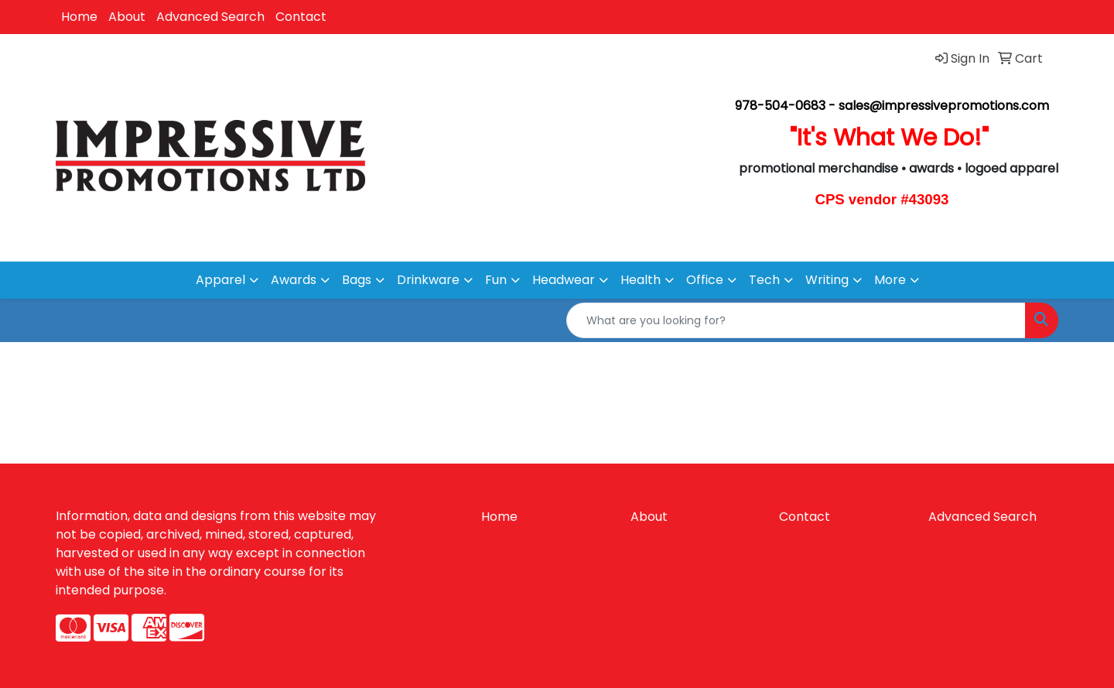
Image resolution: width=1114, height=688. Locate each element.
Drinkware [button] (428, 280)
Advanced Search (210, 17)
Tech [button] (764, 280)
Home (79, 17)
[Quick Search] (796, 320)
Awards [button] (293, 280)
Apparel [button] (220, 280)
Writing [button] (827, 280)
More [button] (890, 280)
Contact (300, 17)
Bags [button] (356, 280)
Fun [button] (496, 280)
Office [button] (704, 280)
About (126, 17)
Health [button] (640, 280)
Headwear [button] (563, 280)
